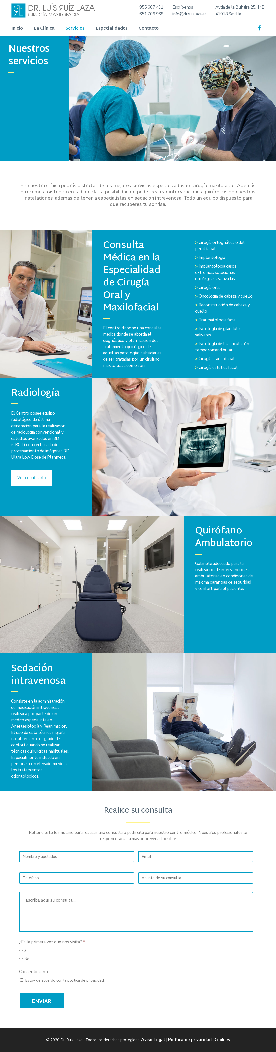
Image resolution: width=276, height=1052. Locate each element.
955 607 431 (151, 7)
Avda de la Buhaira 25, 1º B (240, 7)
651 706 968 (151, 14)
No (26, 958)
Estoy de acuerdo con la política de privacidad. (65, 980)
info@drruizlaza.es (189, 14)
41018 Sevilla (228, 14)
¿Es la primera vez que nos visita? (52, 942)
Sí (25, 950)
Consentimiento (34, 972)
